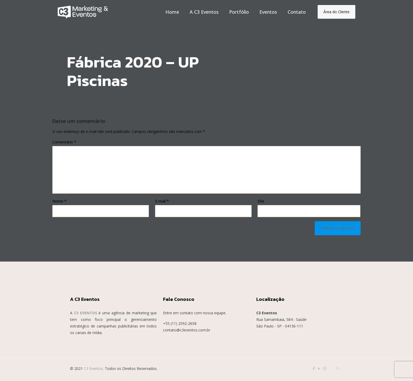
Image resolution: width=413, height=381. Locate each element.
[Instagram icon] (325, 368)
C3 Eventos (93, 368)
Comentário (64, 141)
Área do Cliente (336, 11)
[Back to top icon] (337, 368)
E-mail (162, 201)
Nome (59, 201)
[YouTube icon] (319, 368)
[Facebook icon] (314, 368)
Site (261, 201)
